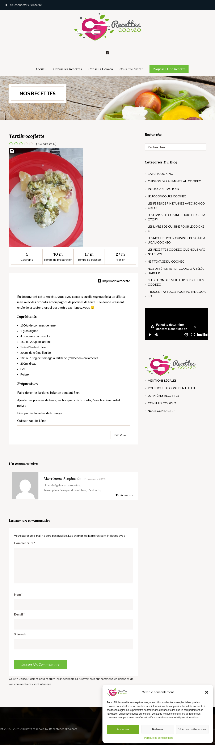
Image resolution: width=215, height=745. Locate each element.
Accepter (123, 729)
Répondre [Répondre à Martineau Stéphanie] (124, 495)
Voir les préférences (192, 729)
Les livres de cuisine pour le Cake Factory (176, 217)
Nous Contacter (131, 69)
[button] (207, 692)
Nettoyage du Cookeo (166, 261)
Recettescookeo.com (32, 729)
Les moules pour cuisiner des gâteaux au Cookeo (176, 240)
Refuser (157, 729)
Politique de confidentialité (158, 737)
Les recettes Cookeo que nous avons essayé (176, 252)
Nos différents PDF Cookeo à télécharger (176, 271)
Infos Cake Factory (164, 188)
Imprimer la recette (114, 281)
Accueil (41, 69)
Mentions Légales (162, 380)
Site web (20, 634)
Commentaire (24, 543)
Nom (18, 594)
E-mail (19, 614)
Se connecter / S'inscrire (23, 5)
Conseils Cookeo (100, 69)
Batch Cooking (160, 173)
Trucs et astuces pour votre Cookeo (177, 294)
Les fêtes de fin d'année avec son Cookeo (176, 206)
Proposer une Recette (169, 69)
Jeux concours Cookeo (167, 196)
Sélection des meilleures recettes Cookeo (176, 282)
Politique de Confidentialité (172, 388)
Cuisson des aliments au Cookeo (174, 181)
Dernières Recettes (67, 69)
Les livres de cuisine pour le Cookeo (176, 229)
